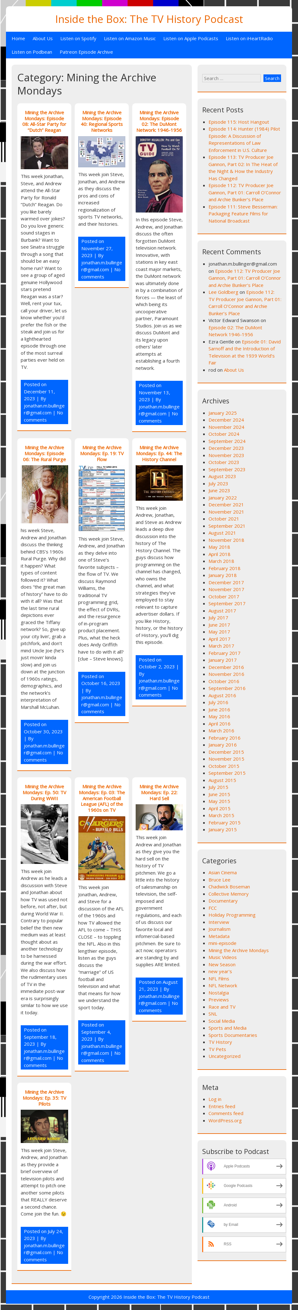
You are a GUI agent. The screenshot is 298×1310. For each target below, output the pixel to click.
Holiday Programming (232, 915)
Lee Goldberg (223, 292)
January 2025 (223, 413)
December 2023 (226, 448)
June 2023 (219, 490)
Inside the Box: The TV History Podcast (149, 19)
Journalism (219, 929)
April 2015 (219, 808)
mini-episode (222, 943)
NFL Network (223, 985)
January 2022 (223, 497)
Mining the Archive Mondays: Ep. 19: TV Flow (102, 453)
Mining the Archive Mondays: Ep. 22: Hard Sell (159, 792)
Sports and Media (228, 1028)
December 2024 (226, 420)
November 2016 (226, 674)
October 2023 (224, 462)
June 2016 (219, 709)
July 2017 (218, 617)
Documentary (223, 901)
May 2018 (219, 547)
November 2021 (226, 512)
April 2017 (219, 639)
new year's (220, 971)
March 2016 (221, 730)
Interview (219, 922)
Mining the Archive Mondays (239, 950)
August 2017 (222, 610)
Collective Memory (229, 894)
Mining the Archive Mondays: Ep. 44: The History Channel (159, 453)
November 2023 (226, 455)
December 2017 (226, 582)
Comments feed (226, 1113)
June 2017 (219, 625)
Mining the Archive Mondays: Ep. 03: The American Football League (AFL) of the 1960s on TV (102, 798)
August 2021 (222, 533)
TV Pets (217, 1049)
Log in (215, 1099)
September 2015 (227, 773)
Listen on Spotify (78, 38)
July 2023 (218, 483)
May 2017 (219, 631)
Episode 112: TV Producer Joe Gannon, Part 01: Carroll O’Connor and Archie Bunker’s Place (245, 192)
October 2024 (224, 434)
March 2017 (221, 646)
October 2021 (224, 518)
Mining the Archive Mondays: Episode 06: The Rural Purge (44, 453)
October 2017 (224, 596)
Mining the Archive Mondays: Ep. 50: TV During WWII (44, 792)
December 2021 (226, 504)
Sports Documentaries (233, 1035)
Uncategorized (225, 1056)
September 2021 (227, 526)
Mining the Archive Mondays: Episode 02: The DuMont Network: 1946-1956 (159, 121)
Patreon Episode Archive (86, 52)
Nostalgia (219, 992)
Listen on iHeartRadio (249, 38)
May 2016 (219, 716)
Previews (219, 999)
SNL (213, 1014)
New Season (222, 964)
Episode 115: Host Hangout (239, 122)
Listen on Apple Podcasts (190, 38)
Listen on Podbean (32, 52)
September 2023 (227, 469)
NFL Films (219, 978)
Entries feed (222, 1106)
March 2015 (221, 815)
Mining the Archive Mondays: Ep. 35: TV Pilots (44, 1098)
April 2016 (219, 723)
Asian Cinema (223, 872)
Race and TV (222, 1007)
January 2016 (223, 744)
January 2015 (223, 829)
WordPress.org (225, 1120)
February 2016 (225, 738)
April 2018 (219, 554)
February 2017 (225, 653)
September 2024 (227, 441)
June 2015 (219, 794)
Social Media (222, 1021)
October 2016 (224, 681)
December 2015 (226, 752)
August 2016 (222, 695)
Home (18, 38)
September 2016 (227, 688)
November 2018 (226, 540)
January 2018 (223, 575)
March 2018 (221, 561)
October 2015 (224, 766)
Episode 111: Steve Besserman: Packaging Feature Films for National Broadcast (243, 213)
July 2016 (218, 702)
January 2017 (223, 660)
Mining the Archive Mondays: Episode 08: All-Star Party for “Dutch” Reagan (44, 121)
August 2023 (222, 476)
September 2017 (227, 603)
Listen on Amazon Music (130, 38)
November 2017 (226, 589)
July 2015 (218, 787)
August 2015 (222, 780)
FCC (213, 908)
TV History (220, 1042)
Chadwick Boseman (229, 886)
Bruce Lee (219, 879)
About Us (43, 38)
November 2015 (226, 759)
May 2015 (219, 801)
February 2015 (225, 822)
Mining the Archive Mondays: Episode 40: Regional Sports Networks (102, 121)
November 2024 (226, 427)
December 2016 (226, 667)
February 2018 (225, 568)
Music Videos (223, 957)
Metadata (219, 936)
